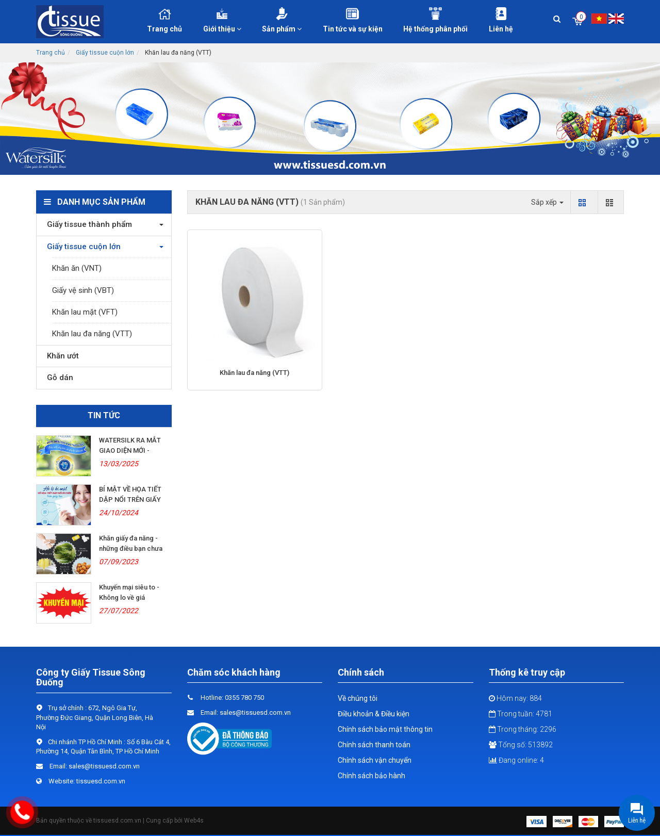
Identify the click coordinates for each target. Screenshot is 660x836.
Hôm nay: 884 (515, 698)
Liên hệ (501, 20)
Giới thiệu (222, 20)
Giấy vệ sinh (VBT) (83, 290)
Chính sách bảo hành (371, 776)
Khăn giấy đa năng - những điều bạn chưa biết (130, 548)
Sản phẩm (282, 20)
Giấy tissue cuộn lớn (105, 52)
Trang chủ (164, 20)
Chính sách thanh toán (374, 745)
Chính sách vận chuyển (374, 760)
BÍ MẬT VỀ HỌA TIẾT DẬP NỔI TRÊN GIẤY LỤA (130, 499)
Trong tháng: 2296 (522, 729)
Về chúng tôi (357, 698)
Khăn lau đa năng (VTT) (92, 333)
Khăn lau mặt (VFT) (85, 312)
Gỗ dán (57, 377)
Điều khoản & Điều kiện (373, 714)
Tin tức (104, 415)
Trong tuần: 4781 (520, 714)
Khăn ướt (60, 355)
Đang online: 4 (516, 760)
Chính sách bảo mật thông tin (385, 729)
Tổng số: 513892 (521, 745)
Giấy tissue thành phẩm (87, 224)
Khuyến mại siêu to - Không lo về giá (129, 592)
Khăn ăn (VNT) (77, 268)
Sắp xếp (547, 202)
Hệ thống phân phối (435, 20)
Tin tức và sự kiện (353, 20)
